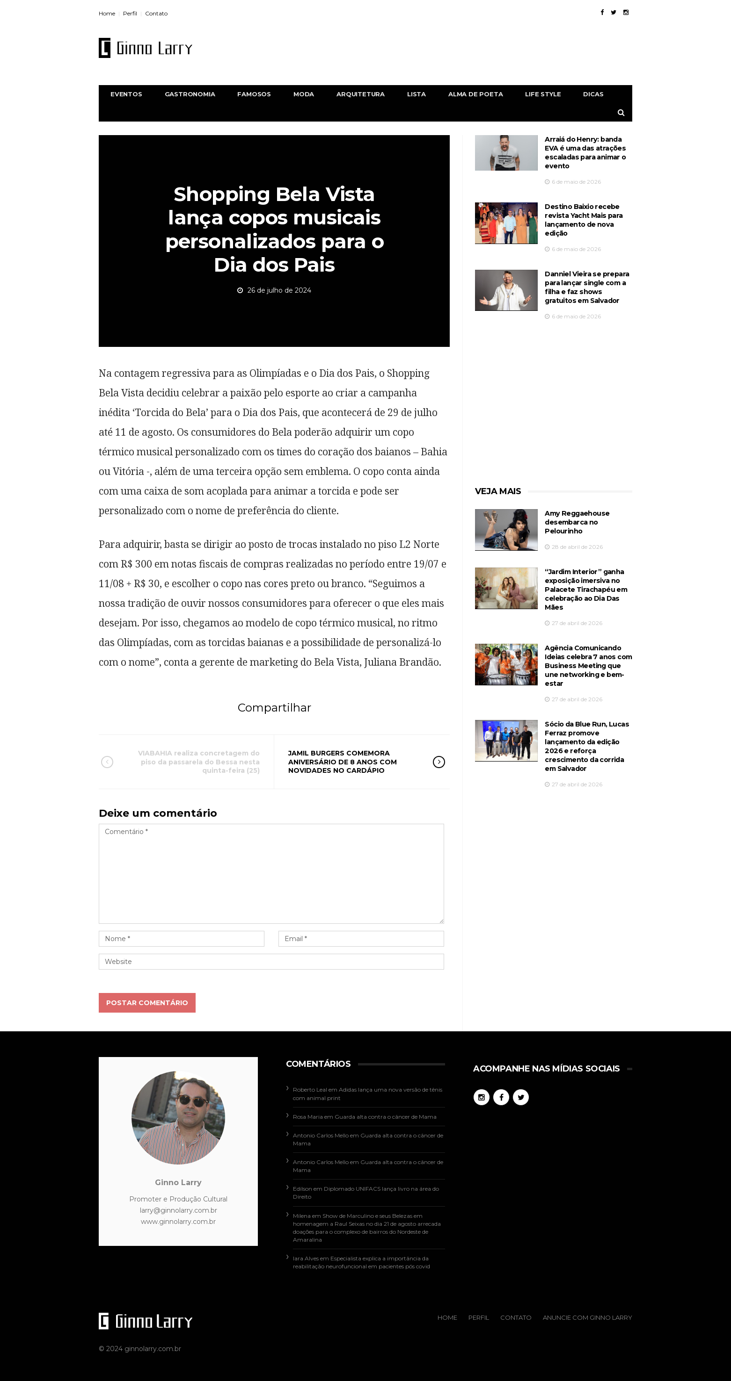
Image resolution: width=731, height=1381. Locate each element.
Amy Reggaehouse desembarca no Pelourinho (576, 519)
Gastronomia (190, 94)
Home (107, 13)
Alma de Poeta (475, 94)
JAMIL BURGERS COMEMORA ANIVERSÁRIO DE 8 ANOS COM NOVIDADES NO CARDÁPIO (353, 761)
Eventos (126, 94)
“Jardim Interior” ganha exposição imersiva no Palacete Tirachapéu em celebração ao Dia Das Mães (585, 586)
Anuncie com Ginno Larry (587, 1317)
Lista (416, 94)
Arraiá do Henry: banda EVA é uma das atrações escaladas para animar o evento (584, 152)
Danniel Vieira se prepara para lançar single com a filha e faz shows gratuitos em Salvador (586, 285)
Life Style (543, 94)
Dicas (593, 94)
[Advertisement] (462, 48)
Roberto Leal (310, 1089)
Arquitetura (360, 94)
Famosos (254, 94)
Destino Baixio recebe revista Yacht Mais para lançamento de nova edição (582, 219)
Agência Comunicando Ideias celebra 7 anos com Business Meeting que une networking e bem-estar (587, 661)
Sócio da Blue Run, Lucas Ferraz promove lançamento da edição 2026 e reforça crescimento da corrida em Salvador (586, 741)
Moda (303, 94)
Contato (156, 13)
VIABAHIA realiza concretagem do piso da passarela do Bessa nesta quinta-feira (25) (193, 761)
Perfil (130, 13)
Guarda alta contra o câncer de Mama (386, 1116)
